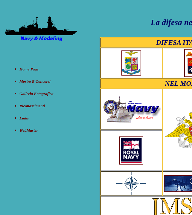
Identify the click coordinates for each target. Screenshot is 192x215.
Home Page (29, 69)
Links (24, 118)
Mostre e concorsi (35, 81)
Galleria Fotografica (36, 93)
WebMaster (28, 130)
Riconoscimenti (32, 106)
